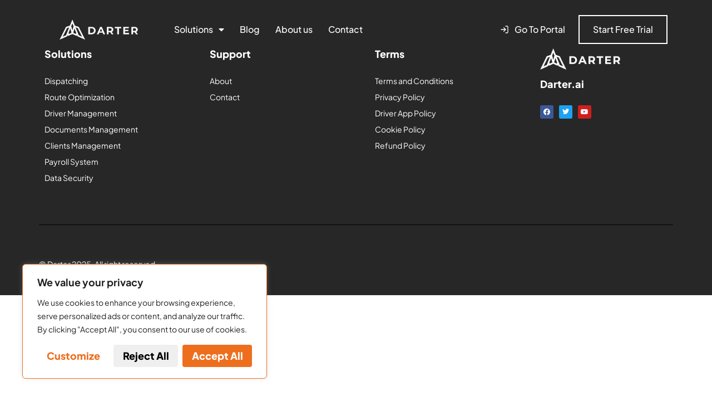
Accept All (217, 355)
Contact (345, 29)
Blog (250, 29)
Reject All (146, 355)
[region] (144, 321)
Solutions (199, 29)
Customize (73, 355)
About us (294, 29)
